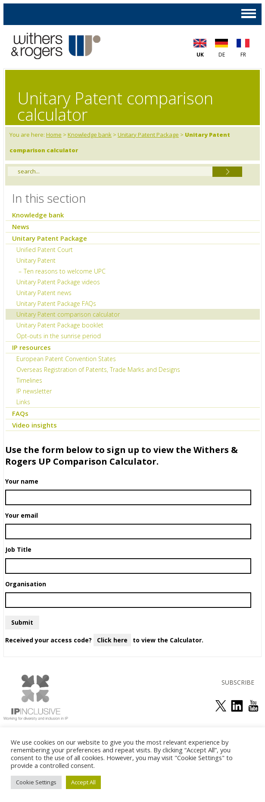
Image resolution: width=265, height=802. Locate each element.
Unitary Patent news (44, 293)
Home (54, 134)
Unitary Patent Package (148, 134)
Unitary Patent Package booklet (59, 325)
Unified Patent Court (44, 249)
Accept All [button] (83, 782)
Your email (128, 525)
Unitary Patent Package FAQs (56, 303)
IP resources (31, 347)
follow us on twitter (220, 705)
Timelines (29, 380)
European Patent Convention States (66, 359)
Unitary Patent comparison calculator (68, 314)
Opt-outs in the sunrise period (58, 336)
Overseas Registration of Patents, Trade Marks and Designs (98, 369)
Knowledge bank (90, 134)
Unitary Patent (36, 260)
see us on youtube (253, 705)
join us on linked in (237, 705)
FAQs (20, 413)
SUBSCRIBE (237, 682)
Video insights (34, 425)
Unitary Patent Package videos (58, 282)
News (20, 226)
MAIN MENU (248, 13)
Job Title (128, 559)
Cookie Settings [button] (36, 782)
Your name (128, 491)
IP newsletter (34, 391)
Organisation (128, 594)
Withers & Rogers (55, 47)
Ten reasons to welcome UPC (65, 271)
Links (23, 402)
